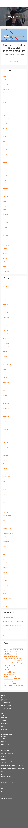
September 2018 (6, 271)
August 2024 (5, 123)
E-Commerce (5, 356)
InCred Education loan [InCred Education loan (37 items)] (10, 670)
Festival (4, 390)
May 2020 (4, 230)
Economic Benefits (6, 361)
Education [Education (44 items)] (7, 654)
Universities (5, 580)
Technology (5, 562)
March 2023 (5, 159)
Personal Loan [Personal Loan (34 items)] (16, 683)
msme (4, 494)
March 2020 (5, 235)
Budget (4, 291)
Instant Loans (5, 458)
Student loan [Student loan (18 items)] (12, 685)
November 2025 (5, 86)
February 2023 (5, 162)
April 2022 (4, 183)
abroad (4, 281)
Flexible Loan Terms (6, 413)
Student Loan (5, 554)
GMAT (4, 424)
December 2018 (5, 263)
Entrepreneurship (6, 382)
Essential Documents (6, 385)
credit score (5, 325)
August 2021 (5, 204)
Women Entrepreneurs (7, 598)
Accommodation (6, 283)
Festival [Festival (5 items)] (17, 658)
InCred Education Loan (7, 442)
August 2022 (5, 175)
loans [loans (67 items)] (6, 681)
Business (4, 296)
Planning (4, 530)
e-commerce (5, 353)
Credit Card (5, 322)
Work (4, 603)
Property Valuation (6, 536)
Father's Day (5, 387)
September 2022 (6, 172)
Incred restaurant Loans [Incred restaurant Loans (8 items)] (8, 678)
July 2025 (4, 97)
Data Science (5, 338)
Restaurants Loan (6, 546)
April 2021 (4, 211)
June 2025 (4, 99)
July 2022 (4, 178)
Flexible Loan (5, 411)
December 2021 (5, 193)
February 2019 (5, 258)
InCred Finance (5, 445)
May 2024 (4, 131)
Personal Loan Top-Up (7, 528)
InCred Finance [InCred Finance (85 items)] (9, 672)
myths (4, 499)
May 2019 (4, 250)
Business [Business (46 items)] (15, 647)
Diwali (4, 348)
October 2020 (5, 224)
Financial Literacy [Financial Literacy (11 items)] (20, 660)
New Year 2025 (5, 512)
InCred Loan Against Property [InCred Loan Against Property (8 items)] (9, 674)
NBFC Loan (5, 504)
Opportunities (5, 520)
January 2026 (5, 81)
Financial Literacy (6, 403)
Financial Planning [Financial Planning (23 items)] (17, 663)
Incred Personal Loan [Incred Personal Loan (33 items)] (10, 676)
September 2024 (6, 120)
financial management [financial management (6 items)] (7, 663)
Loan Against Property (7, 476)
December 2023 (5, 144)
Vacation (4, 588)
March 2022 (5, 185)
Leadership (5, 468)
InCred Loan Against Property (8, 447)
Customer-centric (6, 330)
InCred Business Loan (6, 439)
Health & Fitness (5, 429)
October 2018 (5, 269)
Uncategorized (5, 577)
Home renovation (6, 432)
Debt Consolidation (6, 343)
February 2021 (5, 217)
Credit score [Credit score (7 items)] (11, 651)
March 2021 (5, 214)
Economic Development (7, 364)
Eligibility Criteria (5, 374)
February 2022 (5, 188)
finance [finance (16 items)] (21, 658)
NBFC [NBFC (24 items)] (21, 681)
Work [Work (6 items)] (20, 687)
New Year (4, 507)
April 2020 (4, 232)
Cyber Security (5, 333)
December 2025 (5, 84)
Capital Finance (5, 304)
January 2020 (5, 240)
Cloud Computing (6, 312)
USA (3, 582)
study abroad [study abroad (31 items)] (20, 685)
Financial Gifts (5, 398)
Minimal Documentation (7, 491)
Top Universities (5, 567)
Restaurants (5, 543)
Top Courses (5, 564)
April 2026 (4, 73)
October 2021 (5, 198)
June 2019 (4, 248)
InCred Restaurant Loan (7, 452)
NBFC (4, 502)
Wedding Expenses (6, 595)
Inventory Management (7, 460)
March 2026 (5, 76)
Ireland (4, 465)
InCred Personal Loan (6, 450)
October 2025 (5, 89)
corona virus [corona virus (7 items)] (21, 649)
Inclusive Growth (5, 434)
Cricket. (4, 327)
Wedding (4, 593)
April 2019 (4, 253)
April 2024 (4, 133)
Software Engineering (6, 551)
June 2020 (4, 227)
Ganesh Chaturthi (6, 419)
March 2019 (5, 256)
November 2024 (5, 115)
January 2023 (5, 165)
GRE (3, 426)
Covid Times (5, 320)
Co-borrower (5, 314)
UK (3, 575)
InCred (11, 61)
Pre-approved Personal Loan (8, 533)
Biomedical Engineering (7, 288)
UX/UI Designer (5, 585)
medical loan (5, 486)
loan (3, 473)
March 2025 (5, 105)
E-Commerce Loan (6, 359)
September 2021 (6, 201)
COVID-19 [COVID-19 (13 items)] (6, 651)
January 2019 (5, 261)
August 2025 (5, 94)
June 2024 (4, 128)
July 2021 (4, 206)
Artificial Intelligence (6, 286)
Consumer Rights (6, 317)
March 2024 (5, 136)
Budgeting (4, 294)
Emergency (5, 377)
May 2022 (4, 180)
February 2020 (5, 237)
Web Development (6, 590)
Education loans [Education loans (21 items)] (16, 656)
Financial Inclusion (6, 400)
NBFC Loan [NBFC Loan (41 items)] (7, 683)
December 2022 (5, 167)
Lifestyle (4, 471)
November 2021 (5, 196)
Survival (4, 559)
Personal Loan (5, 525)
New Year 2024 (5, 510)
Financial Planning (6, 408)
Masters (4, 481)
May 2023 (4, 157)
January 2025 (5, 110)
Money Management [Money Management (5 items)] (11, 681)
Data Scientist (5, 340)
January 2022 (5, 191)
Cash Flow (4, 309)
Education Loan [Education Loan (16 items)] (7, 656)
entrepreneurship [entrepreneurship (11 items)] (12, 658)
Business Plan (5, 301)
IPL (3, 463)
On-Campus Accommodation (8, 517)
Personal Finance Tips (6, 523)
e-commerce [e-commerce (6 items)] (16, 651)
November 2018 (5, 266)
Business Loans (5, 299)
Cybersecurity (5, 335)
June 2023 (4, 154)
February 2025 (5, 107)
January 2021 (5, 219)
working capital (5, 606)
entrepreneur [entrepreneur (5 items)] (5, 658)
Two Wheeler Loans (6, 572)
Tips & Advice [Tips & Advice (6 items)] (10, 687)
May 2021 (4, 209)
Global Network (5, 421)
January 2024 (5, 141)
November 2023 (5, 146)
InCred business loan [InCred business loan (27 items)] (9, 667)
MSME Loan (5, 497)
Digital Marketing (6, 346)
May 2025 (4, 102)
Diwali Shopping (5, 351)
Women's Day (5, 601)
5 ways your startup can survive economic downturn (14, 48)
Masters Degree (5, 484)
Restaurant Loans (6, 541)
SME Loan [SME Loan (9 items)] (6, 685)
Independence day (6, 455)
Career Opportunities (6, 307)
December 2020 (5, 222)
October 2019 (5, 245)
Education (4, 369)
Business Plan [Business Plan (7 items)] (15, 649)
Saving (4, 549)
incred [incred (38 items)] (14, 665)
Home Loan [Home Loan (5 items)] (10, 665)
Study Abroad (5, 556)
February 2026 (5, 79)
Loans (4, 478)
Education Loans (6, 372)
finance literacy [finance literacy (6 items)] (6, 660)
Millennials (4, 489)
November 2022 (5, 170)
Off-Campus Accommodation (8, 515)
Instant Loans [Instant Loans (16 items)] (16, 678)
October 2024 (5, 118)
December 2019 (5, 243)
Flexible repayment (6, 416)
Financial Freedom (6, 395)
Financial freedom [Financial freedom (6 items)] (13, 660)
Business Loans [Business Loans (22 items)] (8, 649)
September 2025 (6, 92)
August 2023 (5, 149)
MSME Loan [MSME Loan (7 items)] (17, 681)
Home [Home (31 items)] (5, 665)
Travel (4, 569)
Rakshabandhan (5, 538)
